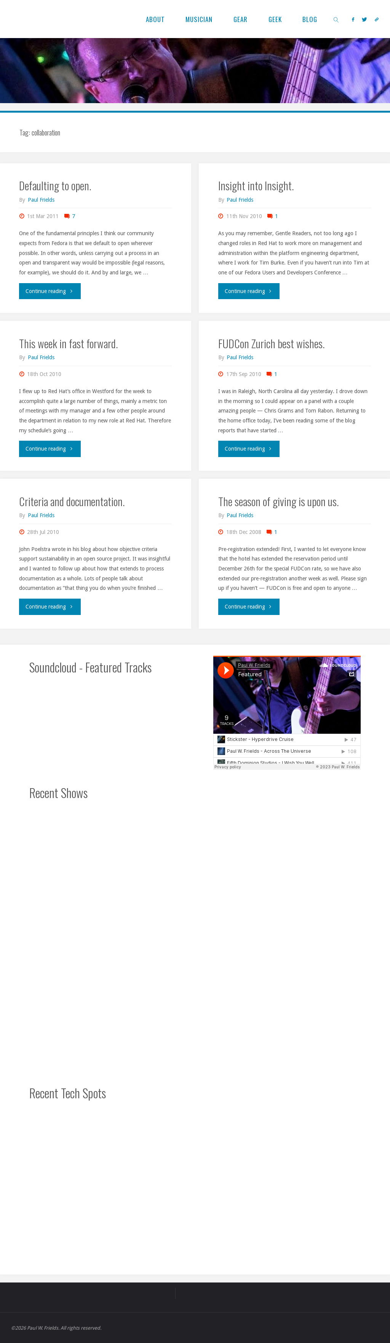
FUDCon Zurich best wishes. (271, 343)
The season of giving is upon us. (278, 501)
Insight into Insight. (256, 185)
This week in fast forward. (68, 343)
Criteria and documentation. (72, 501)
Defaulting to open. (55, 185)
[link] (336, 19)
